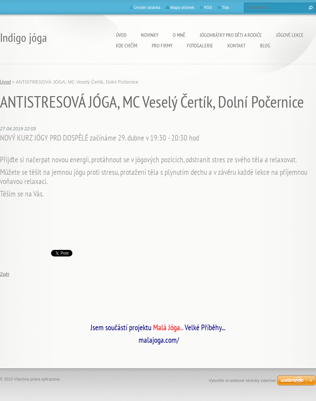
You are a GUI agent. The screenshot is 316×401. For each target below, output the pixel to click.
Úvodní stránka (147, 7)
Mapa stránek (182, 7)
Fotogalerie (200, 45)
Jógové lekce (289, 35)
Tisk (225, 7)
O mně (179, 35)
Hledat (310, 8)
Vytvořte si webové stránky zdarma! (242, 380)
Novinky (149, 35)
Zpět (4, 274)
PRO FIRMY (162, 45)
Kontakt (236, 45)
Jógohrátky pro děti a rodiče (231, 35)
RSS (208, 7)
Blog (265, 45)
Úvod (121, 35)
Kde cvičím (126, 45)
